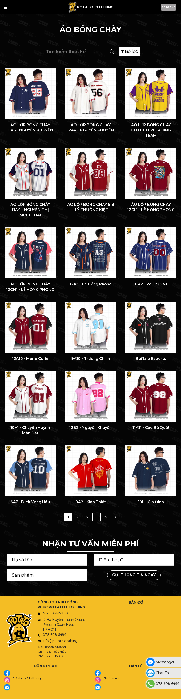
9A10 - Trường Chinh (90, 358)
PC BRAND (168, 7)
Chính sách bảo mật (52, 651)
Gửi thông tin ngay (134, 575)
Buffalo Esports (151, 358)
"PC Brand (112, 678)
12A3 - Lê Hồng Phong (91, 284)
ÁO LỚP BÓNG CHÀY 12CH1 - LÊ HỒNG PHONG (30, 287)
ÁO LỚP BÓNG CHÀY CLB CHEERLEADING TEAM (151, 130)
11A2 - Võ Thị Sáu (151, 284)
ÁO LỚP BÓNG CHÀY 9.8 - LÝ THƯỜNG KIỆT (90, 207)
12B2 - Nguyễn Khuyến (90, 427)
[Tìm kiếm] (111, 51)
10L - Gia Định (151, 502)
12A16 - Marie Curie (30, 358)
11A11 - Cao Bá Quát (150, 427)
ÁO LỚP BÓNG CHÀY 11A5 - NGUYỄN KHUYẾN (30, 127)
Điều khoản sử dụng (52, 647)
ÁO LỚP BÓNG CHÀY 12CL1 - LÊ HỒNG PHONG (151, 207)
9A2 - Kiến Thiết (90, 502)
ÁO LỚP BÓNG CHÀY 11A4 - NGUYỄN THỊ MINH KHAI (30, 209)
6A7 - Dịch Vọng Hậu (30, 502)
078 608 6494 (54, 635)
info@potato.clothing (60, 641)
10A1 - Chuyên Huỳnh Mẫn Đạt (30, 430)
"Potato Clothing (27, 678)
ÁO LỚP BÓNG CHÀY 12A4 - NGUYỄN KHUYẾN (90, 127)
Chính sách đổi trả (50, 656)
